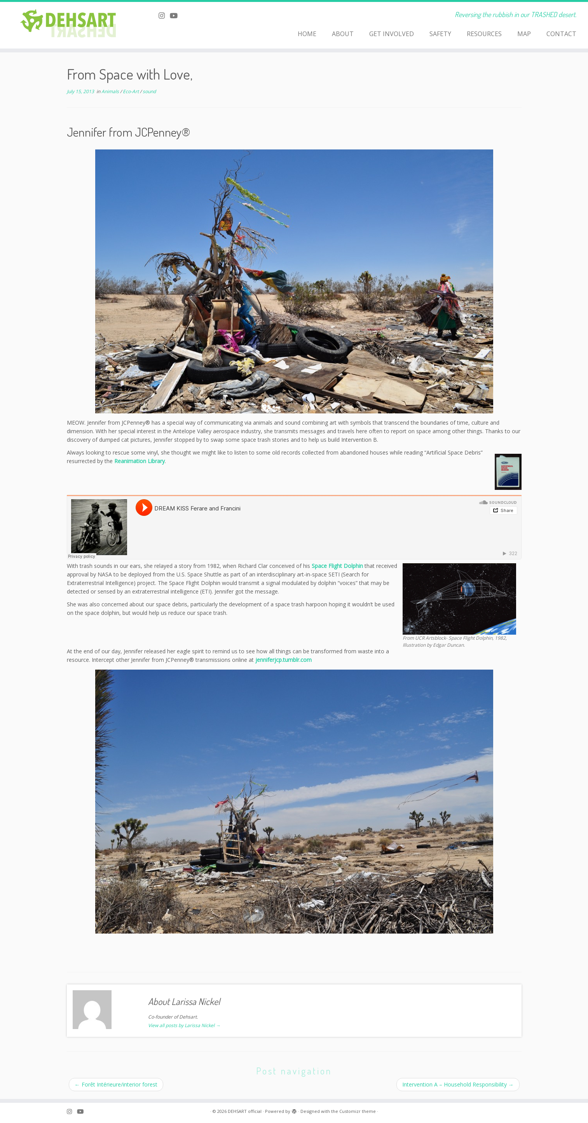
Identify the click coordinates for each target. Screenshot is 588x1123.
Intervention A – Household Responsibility (458, 1084)
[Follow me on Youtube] (176, 15)
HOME (307, 34)
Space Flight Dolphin (337, 565)
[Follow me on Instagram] (164, 15)
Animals (110, 91)
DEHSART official (245, 1111)
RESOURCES (484, 34)
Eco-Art (131, 91)
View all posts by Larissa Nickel (184, 1025)
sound (149, 91)
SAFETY (440, 34)
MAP (524, 34)
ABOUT (343, 34)
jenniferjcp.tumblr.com (283, 659)
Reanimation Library (139, 461)
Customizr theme (357, 1111)
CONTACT (561, 34)
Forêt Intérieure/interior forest (116, 1084)
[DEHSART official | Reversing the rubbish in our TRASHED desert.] (68, 25)
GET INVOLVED (391, 34)
